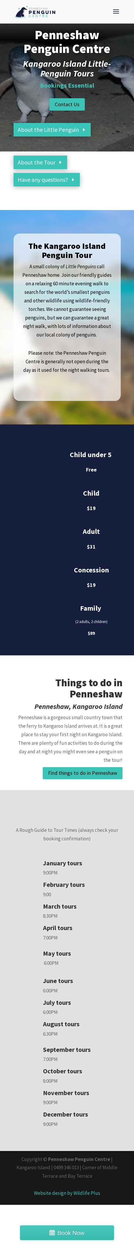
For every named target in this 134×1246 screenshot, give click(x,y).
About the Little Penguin (48, 129)
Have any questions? (43, 179)
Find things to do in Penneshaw (82, 772)
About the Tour (36, 162)
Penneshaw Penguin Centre (79, 1159)
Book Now (70, 1233)
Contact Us (67, 104)
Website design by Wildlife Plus (67, 1193)
